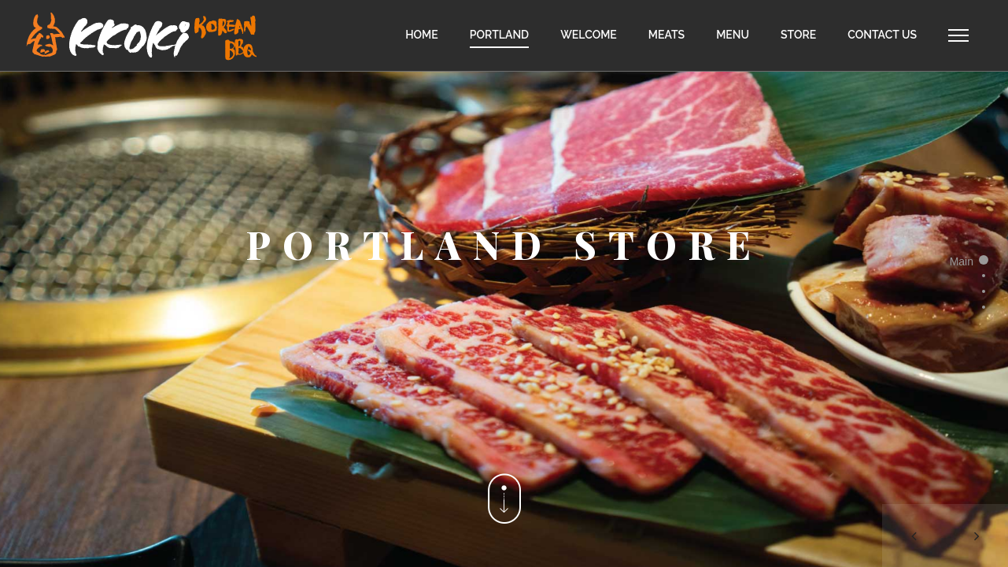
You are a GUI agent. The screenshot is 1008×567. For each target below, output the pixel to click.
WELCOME (588, 34)
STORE (798, 34)
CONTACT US (882, 34)
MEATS (666, 34)
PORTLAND (499, 34)
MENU (732, 34)
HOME (421, 34)
